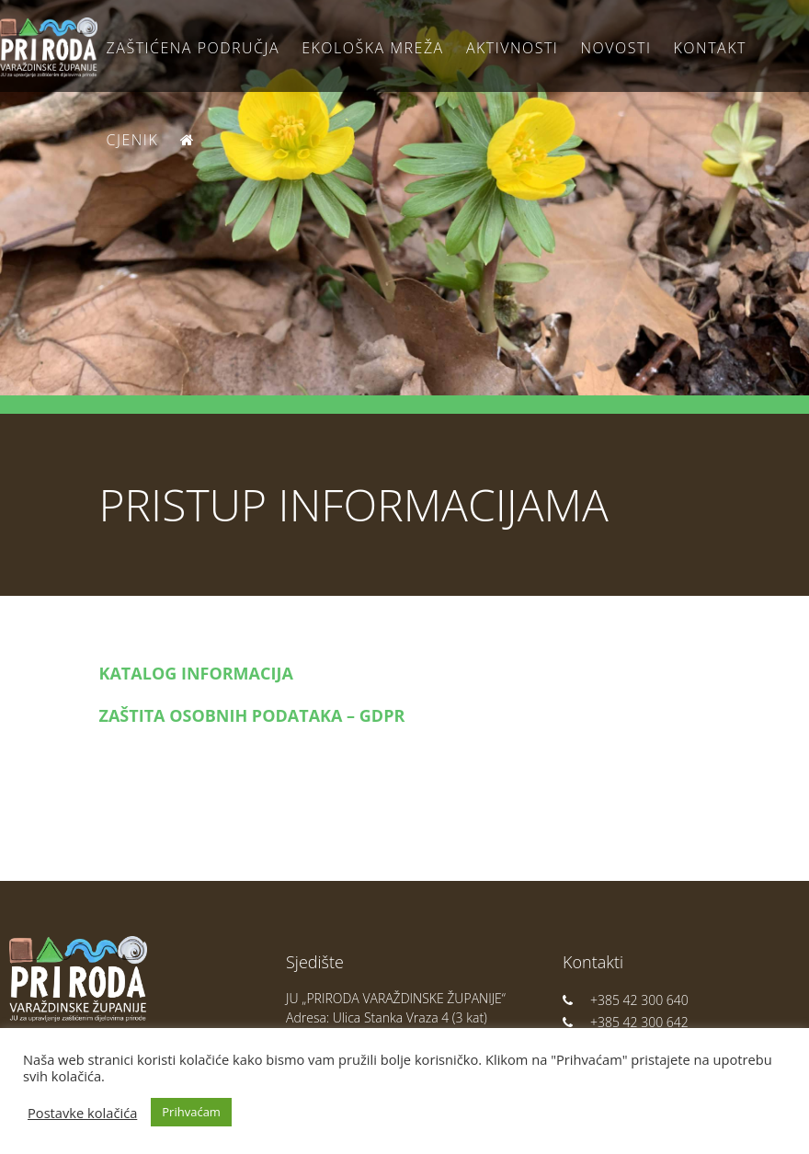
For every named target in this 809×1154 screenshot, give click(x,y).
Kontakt (710, 48)
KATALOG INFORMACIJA (196, 673)
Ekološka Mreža (373, 48)
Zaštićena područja (193, 48)
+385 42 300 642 (626, 1022)
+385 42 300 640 (626, 1000)
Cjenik (133, 140)
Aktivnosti (512, 48)
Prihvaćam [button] (191, 1111)
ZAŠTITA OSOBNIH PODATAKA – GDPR (252, 715)
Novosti (616, 48)
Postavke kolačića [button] (82, 1112)
